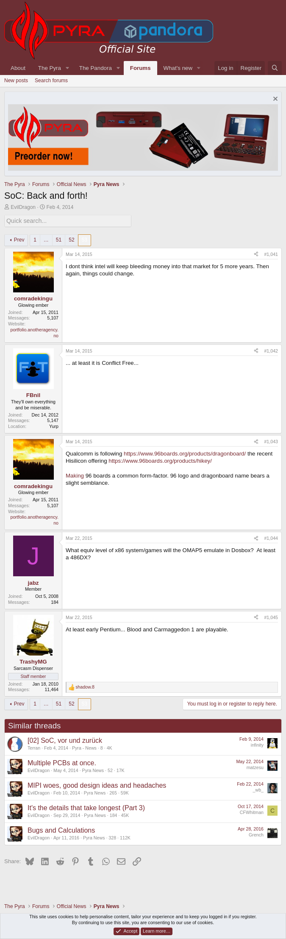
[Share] (256, 254)
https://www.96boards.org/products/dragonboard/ (185, 453)
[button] (67, 68)
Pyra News (93, 769)
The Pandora (95, 68)
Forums (140, 68)
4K (109, 747)
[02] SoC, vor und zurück (65, 740)
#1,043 (271, 441)
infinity (257, 744)
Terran (34, 747)
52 (71, 239)
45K (125, 814)
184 (113, 814)
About (18, 68)
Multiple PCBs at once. (62, 762)
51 (58, 239)
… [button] (46, 239)
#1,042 (271, 350)
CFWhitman (252, 811)
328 (112, 837)
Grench (256, 834)
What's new (178, 68)
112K (125, 837)
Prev (19, 239)
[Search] (275, 68)
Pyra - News (84, 747)
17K (121, 769)
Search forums (51, 80)
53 (84, 239)
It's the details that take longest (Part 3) (86, 807)
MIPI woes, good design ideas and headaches (97, 785)
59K (125, 792)
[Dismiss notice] (274, 99)
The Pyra (49, 68)
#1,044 (271, 537)
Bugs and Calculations (61, 829)
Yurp (53, 425)
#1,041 (271, 253)
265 (113, 792)
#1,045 (271, 616)
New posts (16, 80)
